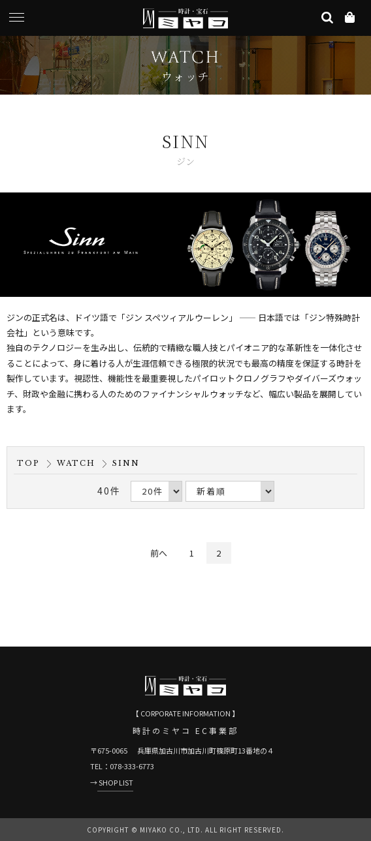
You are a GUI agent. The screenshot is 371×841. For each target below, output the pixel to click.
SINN (126, 463)
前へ (158, 553)
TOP (28, 463)
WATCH (76, 463)
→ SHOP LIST (111, 782)
